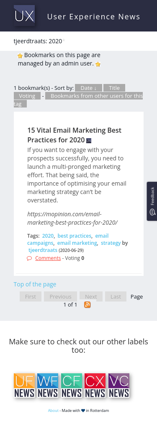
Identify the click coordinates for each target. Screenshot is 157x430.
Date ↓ (88, 88)
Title (114, 88)
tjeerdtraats (42, 250)
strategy (111, 242)
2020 (48, 235)
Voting (27, 96)
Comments (48, 258)
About (53, 410)
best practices (74, 235)
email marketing (77, 242)
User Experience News (94, 16)
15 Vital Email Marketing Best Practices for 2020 (74, 135)
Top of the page (35, 284)
